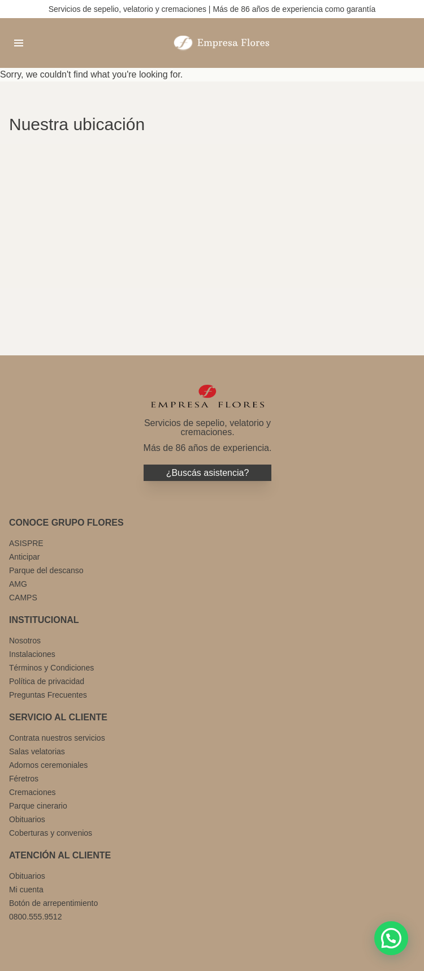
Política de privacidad (46, 681)
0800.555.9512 (35, 916)
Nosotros (25, 640)
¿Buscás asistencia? (207, 473)
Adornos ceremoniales (48, 765)
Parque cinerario (38, 805)
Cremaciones (32, 792)
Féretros (23, 778)
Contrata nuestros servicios (57, 737)
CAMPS (23, 597)
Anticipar (24, 556)
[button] (391, 938)
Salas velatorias (37, 751)
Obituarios (27, 819)
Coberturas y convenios (50, 832)
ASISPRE (26, 543)
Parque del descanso (46, 570)
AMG (18, 583)
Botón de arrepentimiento (53, 903)
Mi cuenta (26, 889)
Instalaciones (32, 654)
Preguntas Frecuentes (48, 694)
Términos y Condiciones (51, 667)
